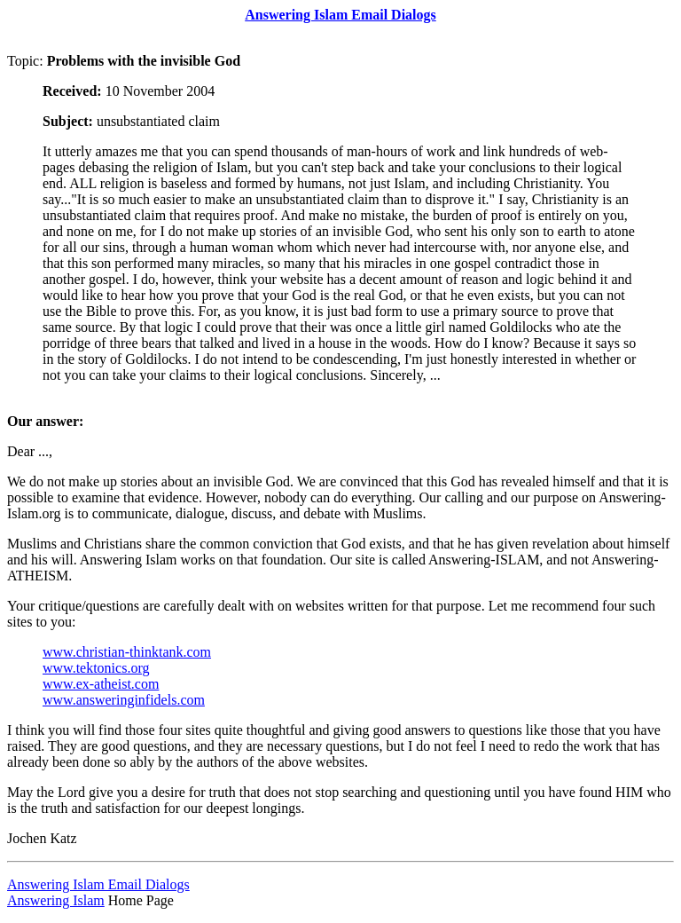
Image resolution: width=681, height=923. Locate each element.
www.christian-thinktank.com (127, 651)
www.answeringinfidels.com (124, 699)
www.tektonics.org (96, 667)
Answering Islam (56, 900)
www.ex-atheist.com (101, 683)
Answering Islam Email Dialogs (98, 884)
